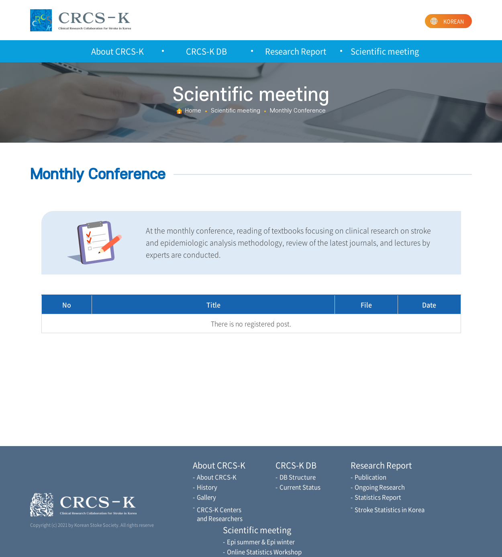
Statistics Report (378, 497)
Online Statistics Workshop (264, 551)
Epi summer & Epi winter (261, 541)
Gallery (206, 497)
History (207, 487)
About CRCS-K (117, 51)
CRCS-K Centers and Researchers (220, 514)
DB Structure (298, 477)
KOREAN (453, 21)
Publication (370, 477)
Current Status (300, 487)
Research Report (296, 51)
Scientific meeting (385, 51)
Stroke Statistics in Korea (389, 509)
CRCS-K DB (206, 51)
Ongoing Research (380, 487)
